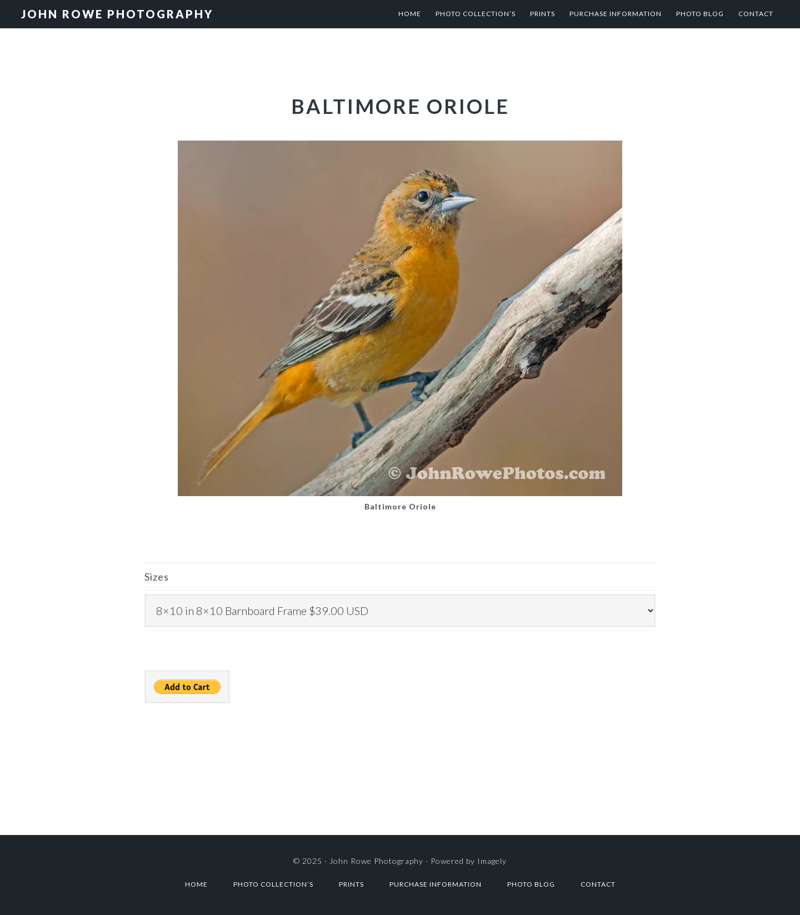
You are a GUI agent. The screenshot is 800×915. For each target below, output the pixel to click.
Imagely (492, 861)
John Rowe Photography (117, 14)
